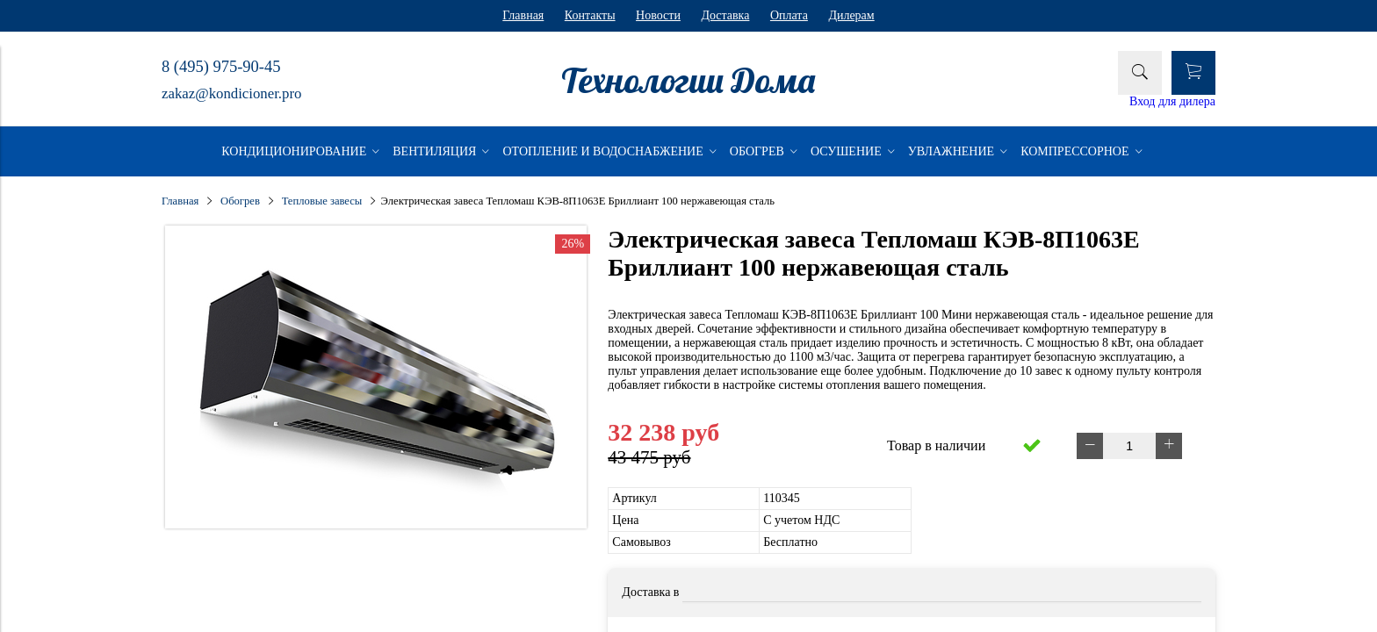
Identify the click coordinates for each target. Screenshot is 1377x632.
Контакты (590, 15)
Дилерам (851, 15)
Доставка (725, 15)
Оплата (789, 15)
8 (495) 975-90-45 (221, 66)
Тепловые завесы (322, 201)
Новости (658, 15)
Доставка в (650, 592)
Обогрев (240, 201)
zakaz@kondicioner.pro (231, 93)
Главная (523, 15)
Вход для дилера (1172, 101)
